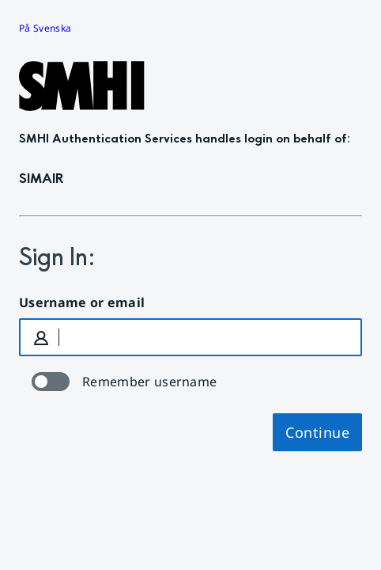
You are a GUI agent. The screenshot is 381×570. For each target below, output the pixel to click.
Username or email (82, 302)
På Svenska (45, 28)
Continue (317, 432)
